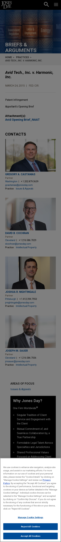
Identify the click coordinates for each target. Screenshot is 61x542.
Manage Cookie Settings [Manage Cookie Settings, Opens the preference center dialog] (30, 520)
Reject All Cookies (30, 530)
